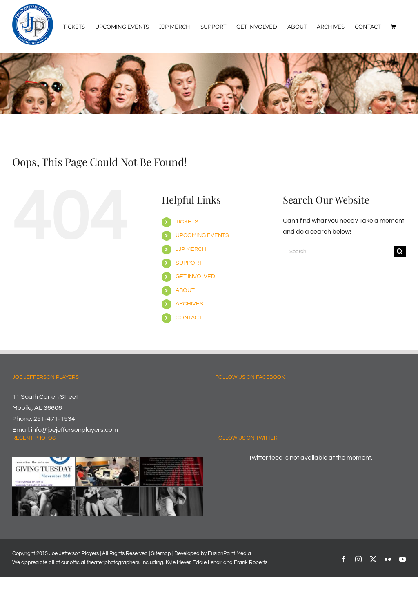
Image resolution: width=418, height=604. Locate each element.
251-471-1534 (54, 419)
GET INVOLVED (195, 276)
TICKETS (187, 222)
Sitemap (161, 553)
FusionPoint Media (229, 553)
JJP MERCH (191, 249)
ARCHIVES (189, 304)
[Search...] (338, 251)
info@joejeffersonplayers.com (74, 430)
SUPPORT (189, 263)
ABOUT (185, 290)
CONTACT (189, 318)
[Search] (400, 251)
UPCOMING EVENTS (202, 235)
